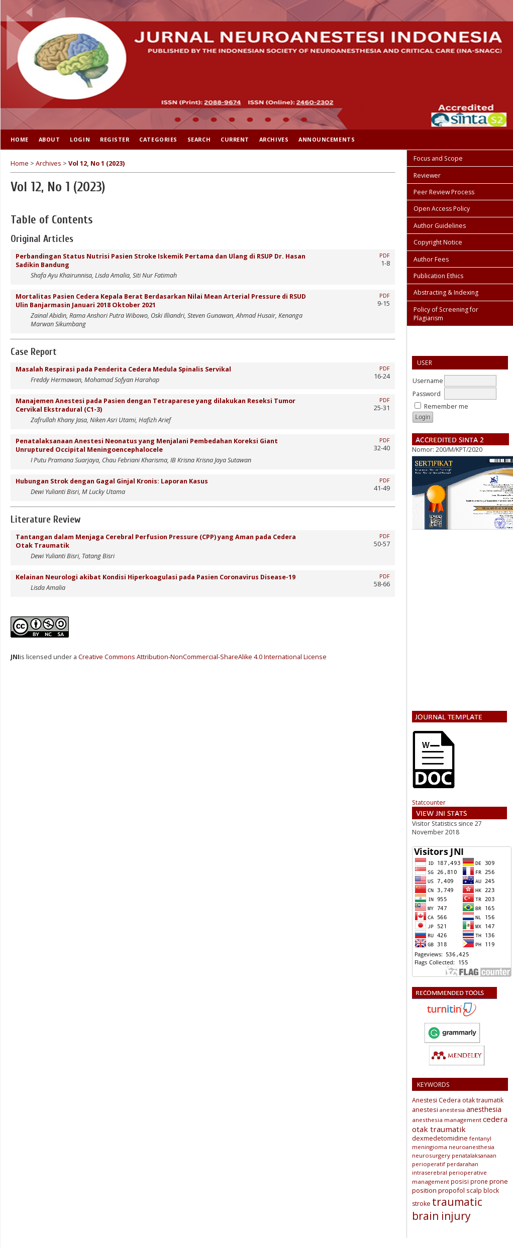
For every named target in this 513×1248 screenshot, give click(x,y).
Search (199, 139)
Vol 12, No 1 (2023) (96, 163)
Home (20, 139)
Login (80, 139)
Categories (158, 139)
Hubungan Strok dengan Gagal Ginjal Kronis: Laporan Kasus (112, 481)
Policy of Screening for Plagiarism (446, 313)
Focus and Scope (438, 158)
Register (114, 139)
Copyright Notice (438, 242)
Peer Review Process (444, 192)
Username (428, 381)
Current (235, 139)
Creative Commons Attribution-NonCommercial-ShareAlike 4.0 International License (202, 657)
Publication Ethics (438, 276)
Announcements (326, 139)
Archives (273, 139)
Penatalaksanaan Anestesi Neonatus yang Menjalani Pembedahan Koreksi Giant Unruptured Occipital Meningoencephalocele (147, 445)
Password (427, 394)
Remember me (446, 406)
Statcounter (429, 802)
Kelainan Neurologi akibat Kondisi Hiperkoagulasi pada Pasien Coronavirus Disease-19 (155, 577)
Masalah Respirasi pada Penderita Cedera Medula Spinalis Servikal (123, 369)
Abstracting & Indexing (446, 292)
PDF (384, 255)
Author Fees (431, 259)
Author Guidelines (440, 225)
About (49, 139)
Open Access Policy (442, 208)
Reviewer (427, 175)
